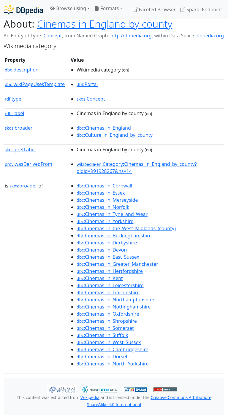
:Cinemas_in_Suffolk (102, 335)
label (14, 113)
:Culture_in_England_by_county (115, 135)
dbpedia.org (210, 35)
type (13, 99)
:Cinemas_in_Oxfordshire (108, 314)
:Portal (87, 84)
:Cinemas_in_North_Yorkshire (113, 363)
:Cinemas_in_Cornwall (104, 185)
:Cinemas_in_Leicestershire (110, 285)
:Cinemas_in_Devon (102, 250)
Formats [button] (106, 8)
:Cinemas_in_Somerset (105, 328)
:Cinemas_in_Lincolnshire (108, 292)
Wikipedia (89, 397)
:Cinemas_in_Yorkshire (105, 221)
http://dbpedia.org (131, 35)
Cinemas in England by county (104, 24)
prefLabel (20, 149)
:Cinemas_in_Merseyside (107, 200)
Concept (52, 35)
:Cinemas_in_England (104, 128)
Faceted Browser (154, 9)
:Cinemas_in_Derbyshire (107, 242)
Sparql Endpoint (201, 9)
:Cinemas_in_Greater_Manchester (117, 264)
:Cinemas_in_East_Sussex (108, 257)
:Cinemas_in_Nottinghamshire (114, 306)
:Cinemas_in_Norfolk (103, 207)
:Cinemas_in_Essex (101, 193)
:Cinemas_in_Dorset (102, 356)
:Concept (91, 99)
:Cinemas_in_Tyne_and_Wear (112, 214)
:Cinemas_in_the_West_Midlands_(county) (126, 228)
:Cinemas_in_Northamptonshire (115, 299)
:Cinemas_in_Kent (100, 278)
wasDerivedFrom (28, 164)
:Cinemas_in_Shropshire (107, 321)
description (22, 69)
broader (18, 128)
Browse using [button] (68, 8)
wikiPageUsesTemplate (35, 84)
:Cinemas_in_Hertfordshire (110, 271)
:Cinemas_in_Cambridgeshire (112, 349)
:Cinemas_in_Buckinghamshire (114, 235)
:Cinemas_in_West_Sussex (109, 342)
